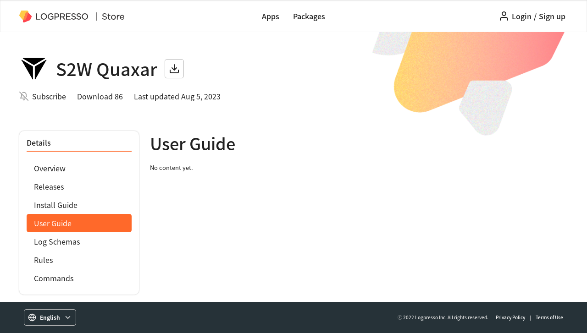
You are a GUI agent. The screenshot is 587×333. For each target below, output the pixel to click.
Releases (49, 186)
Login (522, 16)
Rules (43, 259)
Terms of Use (549, 317)
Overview (50, 168)
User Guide (53, 223)
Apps (270, 16)
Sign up (552, 16)
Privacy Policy (510, 317)
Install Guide (56, 204)
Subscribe (49, 96)
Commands (53, 278)
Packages (309, 16)
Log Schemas (57, 241)
